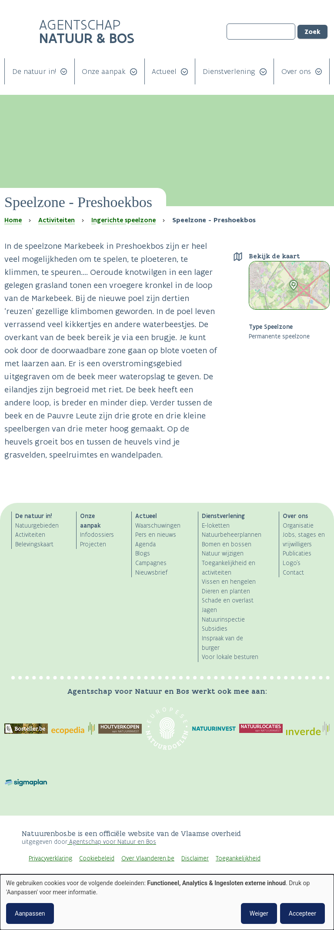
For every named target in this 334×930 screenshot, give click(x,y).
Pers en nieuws (155, 535)
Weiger (259, 913)
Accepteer (302, 913)
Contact (293, 572)
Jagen (209, 610)
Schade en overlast (228, 600)
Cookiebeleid (96, 858)
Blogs (142, 553)
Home (13, 220)
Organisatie (298, 525)
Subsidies (214, 628)
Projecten (93, 544)
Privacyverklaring (50, 858)
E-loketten (216, 525)
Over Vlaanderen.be (147, 858)
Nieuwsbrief (151, 572)
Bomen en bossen (226, 544)
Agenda (145, 544)
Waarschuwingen (157, 525)
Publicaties (297, 553)
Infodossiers (97, 535)
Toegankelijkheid (238, 858)
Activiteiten (56, 220)
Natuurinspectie (223, 619)
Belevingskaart (34, 544)
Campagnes (151, 563)
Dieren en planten (226, 591)
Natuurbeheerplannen (231, 535)
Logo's (292, 563)
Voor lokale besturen (230, 657)
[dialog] (167, 902)
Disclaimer (195, 858)
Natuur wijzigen (223, 553)
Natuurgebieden (37, 525)
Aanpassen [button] (30, 913)
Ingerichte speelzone (123, 220)
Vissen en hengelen (229, 581)
